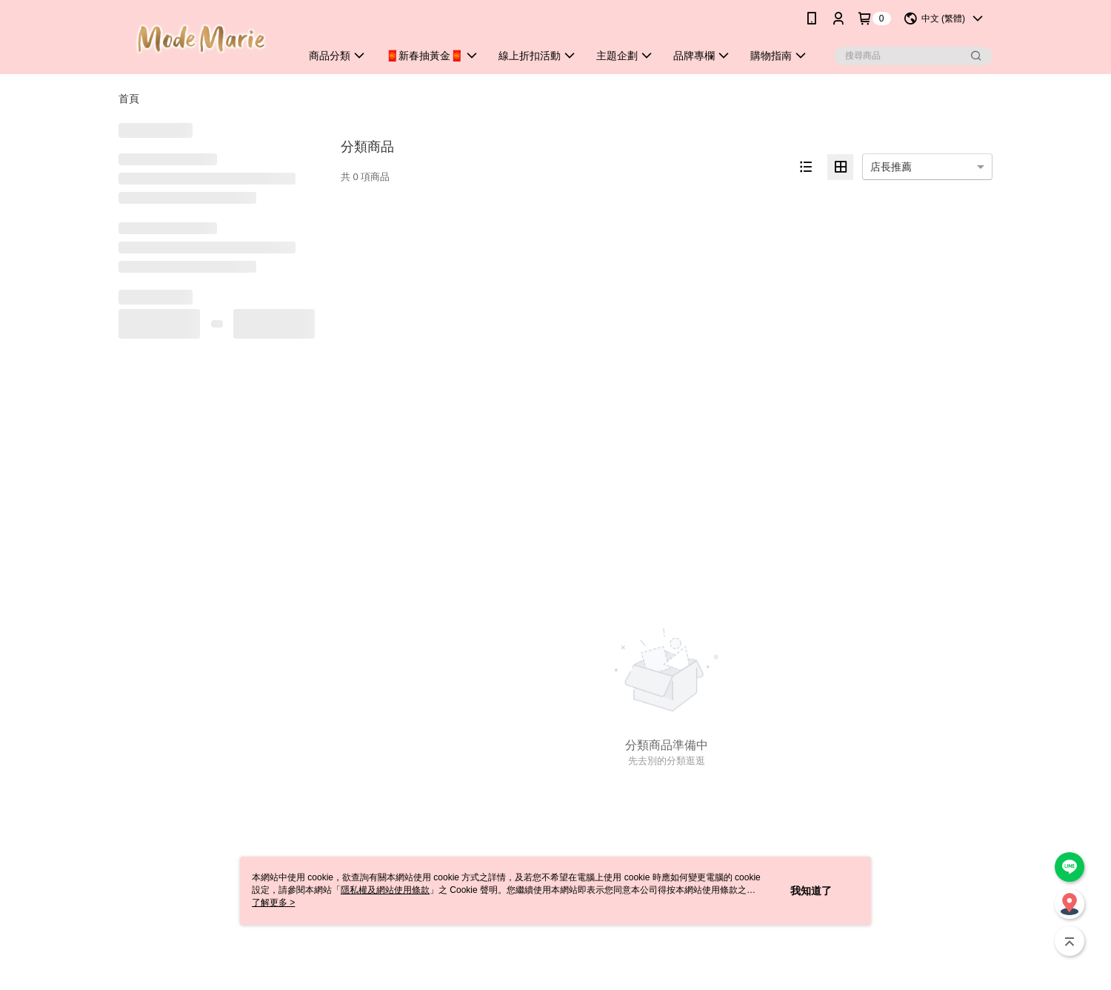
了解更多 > (273, 902)
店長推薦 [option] (891, 167)
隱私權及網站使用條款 (385, 890)
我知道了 (811, 891)
